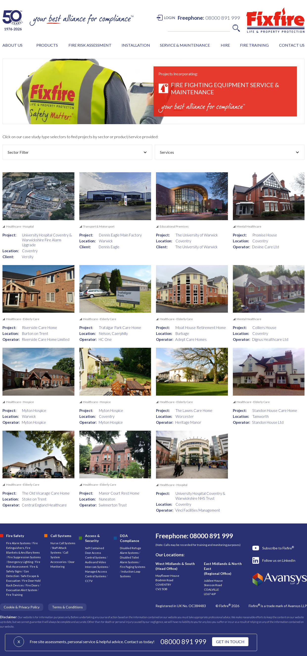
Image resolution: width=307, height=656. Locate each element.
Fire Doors (33, 585)
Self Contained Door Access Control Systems (95, 552)
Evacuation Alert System (21, 590)
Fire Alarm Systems (18, 543)
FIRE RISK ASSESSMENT (89, 45)
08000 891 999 (183, 641)
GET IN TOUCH (230, 641)
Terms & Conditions (67, 607)
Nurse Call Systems (62, 543)
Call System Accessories (59, 557)
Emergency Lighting (21, 561)
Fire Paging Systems (132, 566)
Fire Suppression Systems (24, 557)
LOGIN (169, 18)
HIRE (225, 45)
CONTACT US (292, 45)
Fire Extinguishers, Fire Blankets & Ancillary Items (23, 547)
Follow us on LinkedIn (278, 560)
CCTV (88, 580)
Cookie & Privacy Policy (22, 607)
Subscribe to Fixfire (278, 548)
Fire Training (14, 594)
